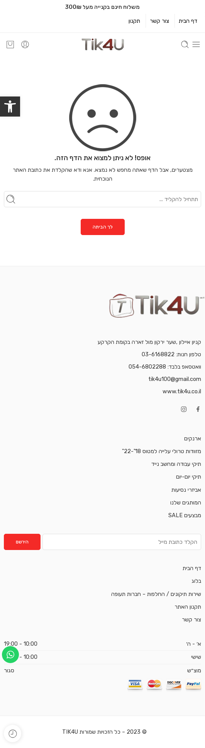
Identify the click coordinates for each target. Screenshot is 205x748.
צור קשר (159, 20)
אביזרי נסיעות (186, 489)
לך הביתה (103, 227)
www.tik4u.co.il (182, 391)
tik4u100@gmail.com (174, 379)
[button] (10, 106)
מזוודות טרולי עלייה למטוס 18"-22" (161, 451)
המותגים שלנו (185, 502)
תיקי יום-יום (188, 476)
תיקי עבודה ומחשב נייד (176, 463)
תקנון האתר (188, 606)
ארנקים (192, 438)
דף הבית (188, 20)
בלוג (196, 580)
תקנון (134, 20)
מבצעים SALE (184, 515)
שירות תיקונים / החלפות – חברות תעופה (156, 594)
